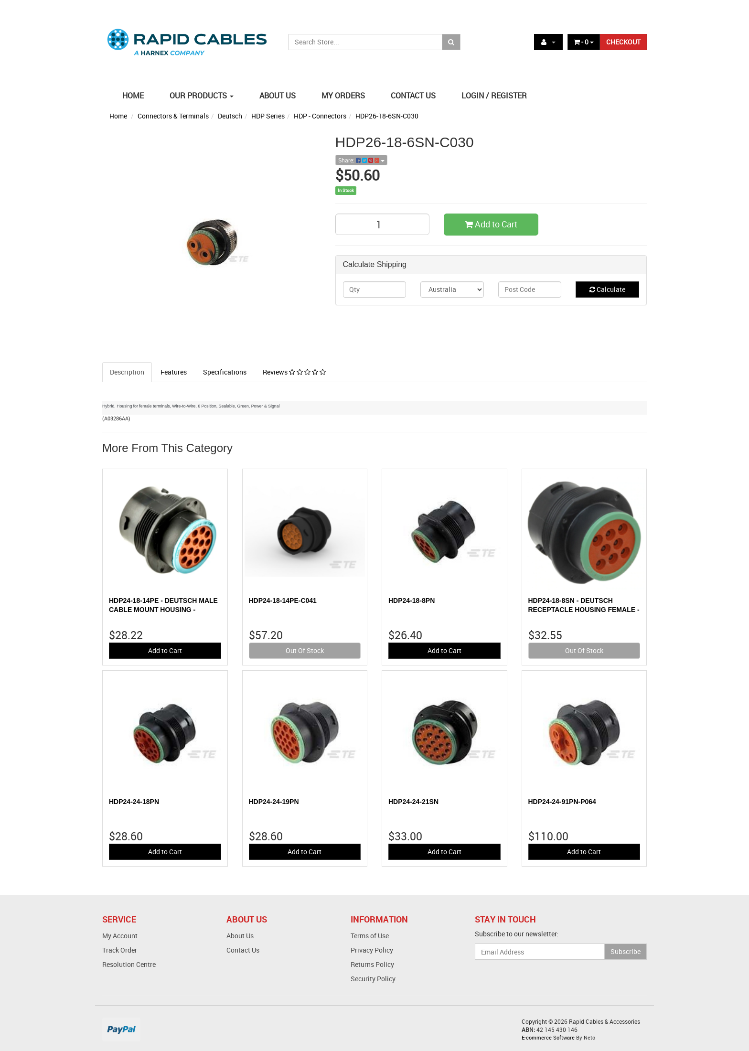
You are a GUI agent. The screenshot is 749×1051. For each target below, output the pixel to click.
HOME (133, 95)
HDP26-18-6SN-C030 (386, 115)
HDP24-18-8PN (411, 600)
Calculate (607, 289)
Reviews (294, 371)
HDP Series (268, 115)
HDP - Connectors (320, 115)
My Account (120, 935)
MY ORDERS (343, 95)
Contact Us (242, 949)
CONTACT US (413, 95)
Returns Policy (372, 964)
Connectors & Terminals (173, 115)
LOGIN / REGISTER (494, 95)
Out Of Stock (305, 650)
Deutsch (230, 115)
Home (118, 115)
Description (127, 371)
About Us (240, 935)
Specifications (224, 371)
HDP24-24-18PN (134, 801)
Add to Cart (491, 224)
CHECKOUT (623, 41)
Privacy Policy (372, 949)
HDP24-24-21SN (413, 801)
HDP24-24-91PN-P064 (562, 801)
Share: (361, 160)
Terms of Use (370, 935)
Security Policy (373, 978)
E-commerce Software (548, 1037)
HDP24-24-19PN (274, 801)
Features (173, 371)
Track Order (119, 949)
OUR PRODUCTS (202, 95)
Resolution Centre (129, 964)
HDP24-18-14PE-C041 (283, 600)
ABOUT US (277, 95)
